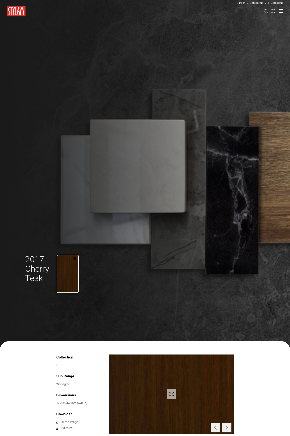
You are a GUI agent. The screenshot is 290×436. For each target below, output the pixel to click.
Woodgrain (63, 384)
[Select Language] (273, 10)
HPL (59, 365)
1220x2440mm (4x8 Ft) (71, 403)
